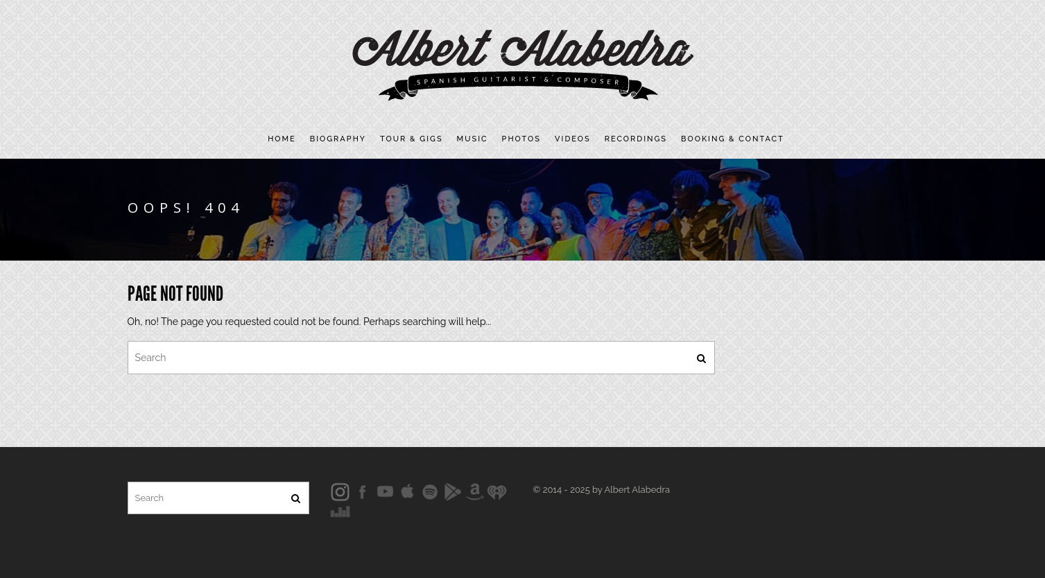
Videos (573, 138)
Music (472, 138)
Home (282, 138)
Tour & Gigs (411, 138)
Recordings (636, 138)
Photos (521, 138)
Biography (338, 138)
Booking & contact (732, 138)
